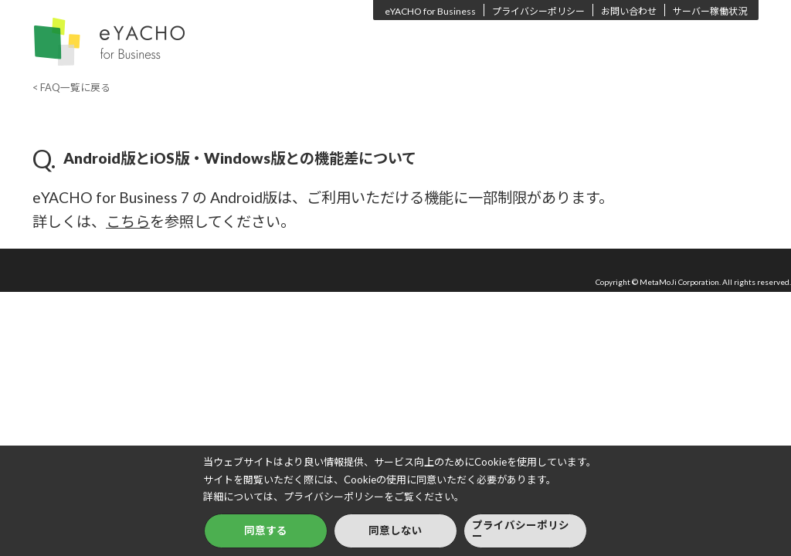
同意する (265, 530)
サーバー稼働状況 (710, 11)
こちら (128, 221)
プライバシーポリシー (538, 11)
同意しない (395, 530)
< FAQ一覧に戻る (71, 87)
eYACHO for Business (430, 11)
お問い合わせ (629, 11)
